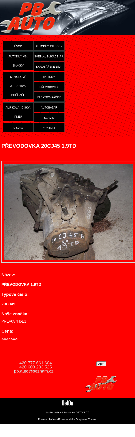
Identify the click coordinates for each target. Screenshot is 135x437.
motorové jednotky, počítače (18, 85)
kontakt (49, 127)
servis (49, 117)
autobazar (49, 107)
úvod (18, 46)
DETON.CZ (82, 412)
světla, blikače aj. (49, 56)
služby (18, 127)
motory (49, 76)
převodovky (49, 86)
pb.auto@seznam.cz (34, 371)
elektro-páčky (49, 97)
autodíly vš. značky (18, 60)
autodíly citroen (49, 46)
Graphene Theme (86, 419)
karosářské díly (49, 66)
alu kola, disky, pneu (18, 112)
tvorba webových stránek (60, 412)
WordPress (59, 419)
